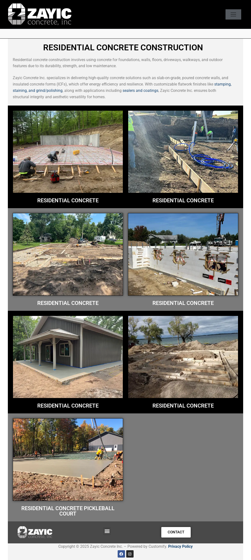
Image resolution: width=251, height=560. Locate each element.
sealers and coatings (140, 90)
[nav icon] (233, 14)
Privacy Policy (180, 546)
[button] (107, 531)
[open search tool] (219, 14)
